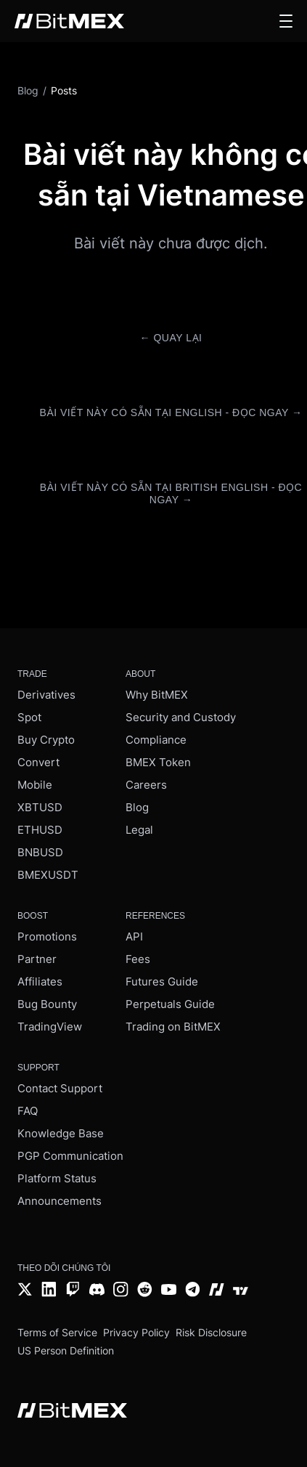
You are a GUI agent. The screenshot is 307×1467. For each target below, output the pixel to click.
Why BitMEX (157, 695)
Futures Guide (162, 981)
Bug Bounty (47, 1004)
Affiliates (39, 981)
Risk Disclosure (211, 1332)
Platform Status (57, 1178)
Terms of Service (57, 1332)
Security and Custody (181, 717)
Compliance (156, 740)
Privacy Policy (136, 1332)
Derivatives (46, 695)
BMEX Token (158, 762)
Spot (29, 717)
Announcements (59, 1201)
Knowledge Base (60, 1133)
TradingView (49, 1026)
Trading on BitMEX (173, 1026)
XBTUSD (39, 807)
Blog (137, 807)
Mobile (34, 785)
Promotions (47, 936)
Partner (37, 959)
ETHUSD (39, 830)
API (134, 936)
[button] (286, 21)
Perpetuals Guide (170, 1004)
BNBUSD (40, 852)
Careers (146, 785)
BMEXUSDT (47, 875)
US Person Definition (65, 1350)
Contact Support (59, 1088)
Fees (138, 959)
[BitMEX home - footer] (72, 1412)
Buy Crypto (46, 740)
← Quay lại (171, 338)
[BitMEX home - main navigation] (69, 21)
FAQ (27, 1111)
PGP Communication (70, 1156)
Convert (38, 762)
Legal (139, 830)
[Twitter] (25, 1291)
